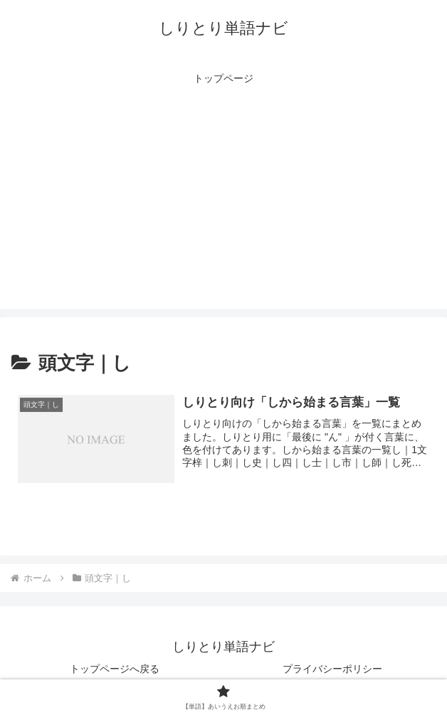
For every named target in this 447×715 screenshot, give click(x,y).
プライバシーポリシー (332, 668)
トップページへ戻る (114, 668)
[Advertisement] (223, 209)
